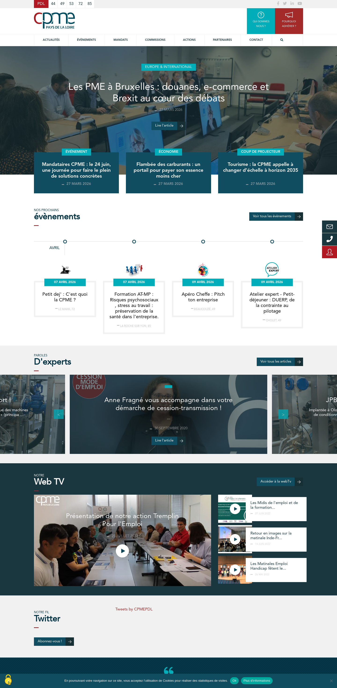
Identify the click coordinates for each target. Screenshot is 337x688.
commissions (155, 40)
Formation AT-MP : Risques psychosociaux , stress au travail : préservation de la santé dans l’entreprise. (134, 305)
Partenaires (222, 40)
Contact (256, 40)
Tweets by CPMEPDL (134, 609)
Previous (56, 414)
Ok (234, 680)
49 (62, 4)
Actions (189, 40)
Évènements (86, 40)
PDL (41, 4)
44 (53, 4)
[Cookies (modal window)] (8, 680)
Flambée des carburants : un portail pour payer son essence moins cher (168, 170)
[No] (331, 680)
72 (80, 4)
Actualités (51, 40)
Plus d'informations (256, 680)
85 (90, 4)
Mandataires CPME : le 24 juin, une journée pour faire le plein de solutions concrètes (76, 170)
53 (71, 4)
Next (280, 414)
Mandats (121, 40)
